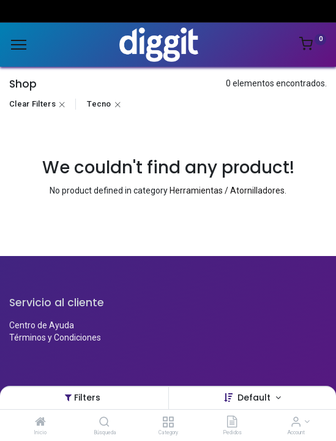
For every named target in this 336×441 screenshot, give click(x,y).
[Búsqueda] (104, 423)
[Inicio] (40, 423)
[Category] (168, 423)
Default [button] (255, 397)
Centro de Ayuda (41, 325)
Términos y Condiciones (55, 337)
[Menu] (19, 44)
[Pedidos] (232, 423)
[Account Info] (296, 423)
